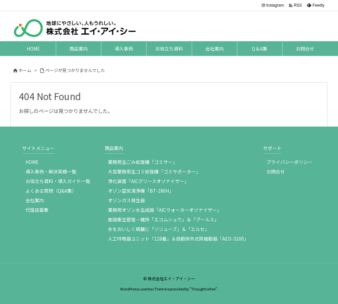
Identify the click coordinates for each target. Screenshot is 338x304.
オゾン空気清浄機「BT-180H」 (141, 190)
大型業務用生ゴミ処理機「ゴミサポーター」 (154, 171)
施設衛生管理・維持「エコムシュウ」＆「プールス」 (163, 219)
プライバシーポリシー (289, 162)
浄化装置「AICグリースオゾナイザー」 (148, 181)
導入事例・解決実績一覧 (50, 171)
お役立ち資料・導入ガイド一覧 (57, 181)
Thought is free (203, 288)
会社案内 (34, 200)
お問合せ (275, 171)
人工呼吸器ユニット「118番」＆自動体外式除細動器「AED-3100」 (178, 238)
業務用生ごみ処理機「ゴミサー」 (142, 162)
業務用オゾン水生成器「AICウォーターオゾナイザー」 (164, 210)
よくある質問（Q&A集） (51, 190)
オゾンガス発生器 (126, 200)
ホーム (24, 70)
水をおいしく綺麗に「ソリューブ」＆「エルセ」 (158, 229)
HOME (32, 162)
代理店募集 (37, 210)
